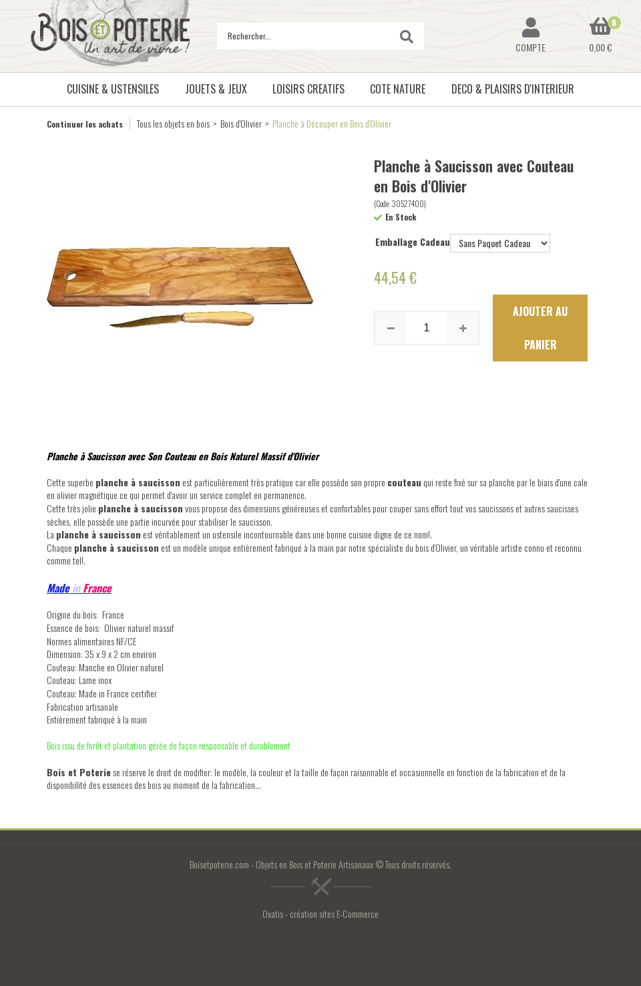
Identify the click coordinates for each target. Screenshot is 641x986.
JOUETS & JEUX (216, 89)
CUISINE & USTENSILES (113, 89)
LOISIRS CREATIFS (308, 89)
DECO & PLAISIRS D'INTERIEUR (512, 89)
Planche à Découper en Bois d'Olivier (331, 123)
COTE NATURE (397, 89)
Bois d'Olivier (241, 123)
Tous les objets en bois (173, 123)
